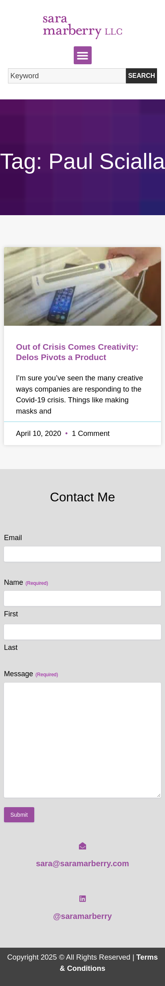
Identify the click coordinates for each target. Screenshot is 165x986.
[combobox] (67, 75)
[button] (83, 55)
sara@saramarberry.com (82, 863)
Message (31, 674)
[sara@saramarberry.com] (82, 845)
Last (11, 647)
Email (13, 538)
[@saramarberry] (82, 898)
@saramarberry (82, 916)
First (11, 614)
